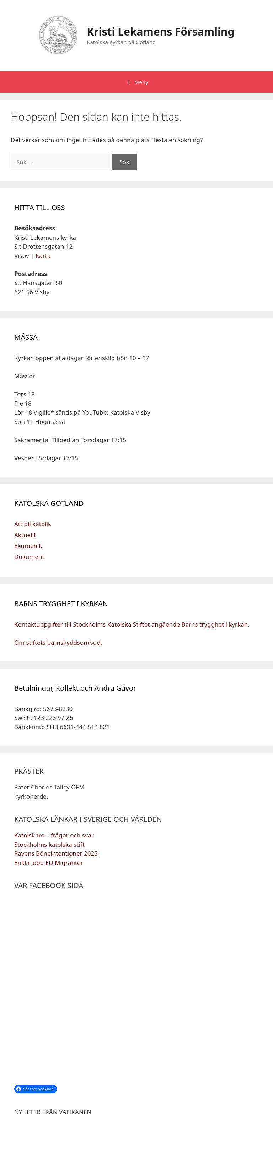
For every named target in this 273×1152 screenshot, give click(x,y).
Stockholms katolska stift (49, 844)
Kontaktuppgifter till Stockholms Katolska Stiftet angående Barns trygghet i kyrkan (131, 624)
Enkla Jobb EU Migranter (48, 862)
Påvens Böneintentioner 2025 (56, 853)
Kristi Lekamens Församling (160, 31)
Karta (43, 255)
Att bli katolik (32, 524)
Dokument (29, 556)
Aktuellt (25, 535)
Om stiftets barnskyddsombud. (58, 642)
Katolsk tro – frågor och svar (54, 835)
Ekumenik (28, 545)
